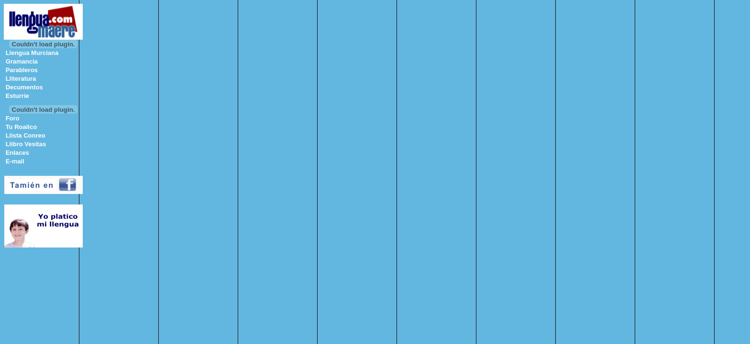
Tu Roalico (21, 126)
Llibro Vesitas (26, 144)
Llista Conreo (25, 135)
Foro (13, 118)
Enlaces (17, 152)
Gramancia (22, 61)
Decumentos (24, 87)
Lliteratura (21, 78)
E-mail (15, 161)
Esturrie (17, 95)
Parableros (22, 70)
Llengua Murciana (32, 52)
